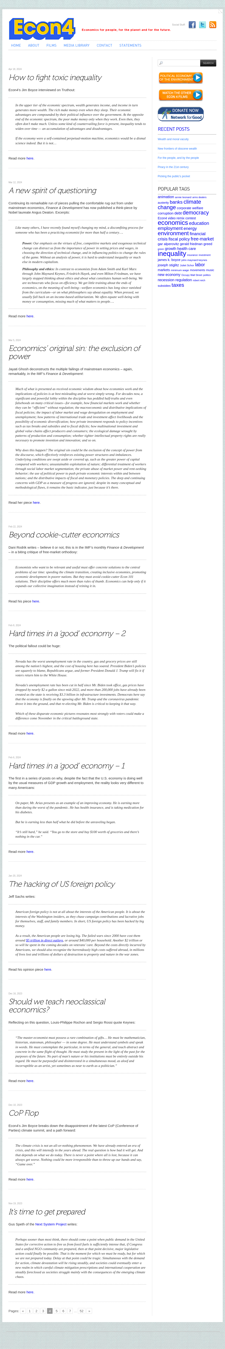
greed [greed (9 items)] (207, 244)
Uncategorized (19, 62)
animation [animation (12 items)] (166, 197)
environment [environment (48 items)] (173, 233)
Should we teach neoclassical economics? (56, 1005)
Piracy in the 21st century (173, 167)
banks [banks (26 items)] (176, 202)
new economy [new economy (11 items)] (169, 275)
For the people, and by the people (178, 157)
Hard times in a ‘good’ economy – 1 (66, 765)
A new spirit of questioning (52, 190)
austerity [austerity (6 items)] (163, 202)
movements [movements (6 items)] (197, 270)
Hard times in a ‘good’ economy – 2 (66, 633)
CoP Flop (23, 1113)
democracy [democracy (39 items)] (196, 213)
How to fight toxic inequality (54, 77)
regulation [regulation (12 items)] (183, 280)
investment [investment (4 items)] (205, 255)
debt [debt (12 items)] (178, 213)
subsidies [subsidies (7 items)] (164, 285)
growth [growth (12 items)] (170, 248)
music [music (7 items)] (210, 270)
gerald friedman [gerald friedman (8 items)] (191, 244)
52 (82, 1311)
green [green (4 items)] (161, 249)
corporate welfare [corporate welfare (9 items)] (190, 208)
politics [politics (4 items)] (207, 275)
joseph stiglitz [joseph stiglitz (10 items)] (168, 265)
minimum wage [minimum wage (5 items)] (180, 270)
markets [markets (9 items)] (164, 270)
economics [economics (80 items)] (173, 222)
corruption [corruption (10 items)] (166, 213)
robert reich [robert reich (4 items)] (199, 280)
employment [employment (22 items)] (170, 228)
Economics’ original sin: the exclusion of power (74, 352)
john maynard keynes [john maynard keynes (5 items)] (194, 259)
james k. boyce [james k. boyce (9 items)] (169, 260)
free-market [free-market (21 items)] (202, 238)
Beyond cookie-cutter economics (63, 534)
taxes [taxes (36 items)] (178, 285)
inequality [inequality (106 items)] (172, 253)
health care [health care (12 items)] (186, 248)
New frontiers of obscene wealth (177, 148)
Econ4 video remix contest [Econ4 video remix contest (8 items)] (177, 218)
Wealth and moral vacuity (173, 139)
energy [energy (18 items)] (190, 228)
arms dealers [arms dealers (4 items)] (199, 197)
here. (30, 1292)
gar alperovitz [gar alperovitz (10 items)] (168, 244)
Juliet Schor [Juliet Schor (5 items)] (187, 265)
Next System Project (51, 1224)
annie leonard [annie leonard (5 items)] (183, 197)
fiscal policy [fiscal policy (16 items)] (179, 239)
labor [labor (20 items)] (200, 264)
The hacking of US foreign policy (61, 884)
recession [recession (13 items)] (166, 280)
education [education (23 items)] (199, 223)
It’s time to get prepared (46, 1211)
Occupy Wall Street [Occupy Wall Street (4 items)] (191, 275)
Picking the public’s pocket (174, 176)
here (29, 158)
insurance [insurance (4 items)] (192, 255)
